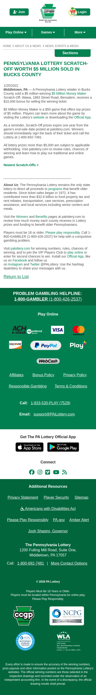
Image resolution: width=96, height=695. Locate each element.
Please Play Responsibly (27, 520)
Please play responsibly (62, 232)
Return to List (16, 276)
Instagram (15, 264)
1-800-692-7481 (30, 563)
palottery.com (21, 248)
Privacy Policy (75, 375)
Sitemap (81, 497)
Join (19, 12)
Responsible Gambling (28, 386)
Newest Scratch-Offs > (21, 165)
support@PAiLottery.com (54, 414)
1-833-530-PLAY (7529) (50, 403)
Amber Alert (79, 520)
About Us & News (28, 46)
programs (55, 189)
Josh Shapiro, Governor (48, 531)
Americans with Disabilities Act (48, 509)
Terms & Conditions (71, 386)
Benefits (41, 217)
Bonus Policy (43, 375)
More (80, 32)
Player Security (56, 497)
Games (48, 32)
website (38, 117)
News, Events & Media (62, 46)
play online (75, 252)
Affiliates (16, 375)
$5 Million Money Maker (69, 93)
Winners (22, 217)
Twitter (35, 264)
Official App (82, 117)
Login (80, 12)
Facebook (19, 260)
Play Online (16, 32)
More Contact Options (69, 563)
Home (7, 46)
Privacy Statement (23, 497)
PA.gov (59, 520)
